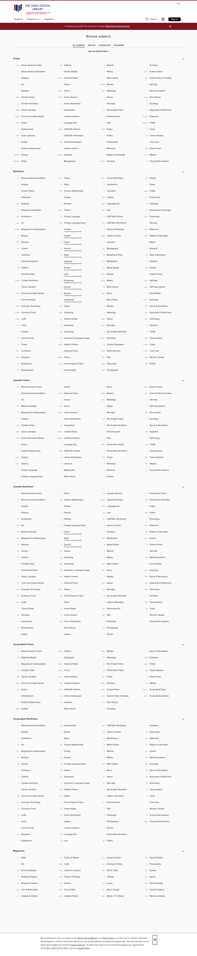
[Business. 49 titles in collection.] (34, 757)
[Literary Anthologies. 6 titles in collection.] (77, 457)
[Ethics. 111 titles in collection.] (77, 184)
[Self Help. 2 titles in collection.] (162, 84)
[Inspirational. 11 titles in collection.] (77, 110)
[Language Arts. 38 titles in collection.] (77, 834)
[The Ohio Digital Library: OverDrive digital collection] (32, 9)
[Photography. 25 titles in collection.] (120, 628)
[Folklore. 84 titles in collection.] (77, 65)
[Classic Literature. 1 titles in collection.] (34, 287)
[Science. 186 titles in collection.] (162, 751)
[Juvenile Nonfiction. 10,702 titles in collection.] (120, 500)
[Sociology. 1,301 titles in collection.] (162, 570)
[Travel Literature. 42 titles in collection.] (162, 136)
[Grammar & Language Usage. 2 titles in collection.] (77, 783)
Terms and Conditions (87, 938)
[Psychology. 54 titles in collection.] (162, 732)
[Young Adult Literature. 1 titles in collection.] (162, 621)
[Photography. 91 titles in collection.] (162, 864)
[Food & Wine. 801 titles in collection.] (77, 890)
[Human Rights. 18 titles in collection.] (77, 609)
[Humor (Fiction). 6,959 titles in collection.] (77, 412)
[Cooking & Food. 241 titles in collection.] (34, 596)
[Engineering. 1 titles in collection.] (34, 841)
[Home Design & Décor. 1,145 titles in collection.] (77, 364)
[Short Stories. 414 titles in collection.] (162, 412)
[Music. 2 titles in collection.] (120, 387)
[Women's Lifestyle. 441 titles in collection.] (162, 896)
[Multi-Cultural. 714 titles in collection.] (120, 287)
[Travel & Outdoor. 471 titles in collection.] (162, 890)
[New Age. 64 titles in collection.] (120, 589)
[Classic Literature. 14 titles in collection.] (34, 577)
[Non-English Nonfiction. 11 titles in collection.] (120, 332)
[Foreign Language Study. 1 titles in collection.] (34, 476)
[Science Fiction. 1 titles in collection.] (162, 274)
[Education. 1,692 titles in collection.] (34, 357)
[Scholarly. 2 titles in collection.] (162, 65)
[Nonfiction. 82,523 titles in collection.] (120, 338)
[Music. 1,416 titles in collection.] (120, 293)
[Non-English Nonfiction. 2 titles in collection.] (120, 425)
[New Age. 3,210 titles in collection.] (120, 325)
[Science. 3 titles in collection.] (120, 476)
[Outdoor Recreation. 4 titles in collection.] (120, 602)
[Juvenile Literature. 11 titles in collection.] (77, 116)
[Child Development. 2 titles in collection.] (34, 261)
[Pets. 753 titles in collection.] (120, 357)
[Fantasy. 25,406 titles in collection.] (34, 155)
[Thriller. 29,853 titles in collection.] (162, 123)
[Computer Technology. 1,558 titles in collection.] (34, 306)
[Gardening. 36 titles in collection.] (77, 557)
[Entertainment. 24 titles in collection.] (77, 725)
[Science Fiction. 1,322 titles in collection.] (162, 387)
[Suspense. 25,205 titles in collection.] (162, 116)
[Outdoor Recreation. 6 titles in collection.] (120, 796)
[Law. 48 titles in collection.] (120, 513)
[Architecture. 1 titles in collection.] (34, 738)
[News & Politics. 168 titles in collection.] (162, 858)
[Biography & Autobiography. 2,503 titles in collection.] (34, 538)
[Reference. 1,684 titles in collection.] (162, 525)
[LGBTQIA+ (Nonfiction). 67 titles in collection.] (120, 519)
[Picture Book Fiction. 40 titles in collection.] (120, 670)
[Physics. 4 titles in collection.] (120, 828)
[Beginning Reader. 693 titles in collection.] (34, 406)
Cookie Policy (83, 948)
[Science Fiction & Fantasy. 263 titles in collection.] (162, 393)
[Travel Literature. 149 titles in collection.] (162, 457)
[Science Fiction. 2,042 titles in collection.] (120, 689)
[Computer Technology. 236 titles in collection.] (34, 589)
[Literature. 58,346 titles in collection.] (77, 155)
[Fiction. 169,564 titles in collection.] (34, 161)
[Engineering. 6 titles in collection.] (34, 621)
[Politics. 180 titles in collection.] (162, 513)
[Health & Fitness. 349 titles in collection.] (77, 577)
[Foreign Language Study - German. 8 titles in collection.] (77, 248)
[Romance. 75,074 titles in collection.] (120, 161)
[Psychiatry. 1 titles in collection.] (162, 725)
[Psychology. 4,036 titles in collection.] (162, 216)
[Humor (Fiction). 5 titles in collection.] (77, 615)
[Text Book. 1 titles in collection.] (162, 596)
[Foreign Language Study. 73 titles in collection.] (77, 525)
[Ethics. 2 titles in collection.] (77, 738)
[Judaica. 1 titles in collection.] (77, 821)
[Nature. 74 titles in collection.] (120, 777)
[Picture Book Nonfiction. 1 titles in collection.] (120, 834)
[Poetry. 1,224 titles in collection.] (120, 129)
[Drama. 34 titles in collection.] (34, 689)
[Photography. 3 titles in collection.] (120, 821)
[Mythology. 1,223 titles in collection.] (120, 400)
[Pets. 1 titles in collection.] (120, 123)
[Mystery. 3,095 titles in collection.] (120, 393)
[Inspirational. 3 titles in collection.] (120, 184)
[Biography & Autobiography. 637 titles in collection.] (34, 751)
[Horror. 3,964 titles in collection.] (77, 91)
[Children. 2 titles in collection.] (34, 777)
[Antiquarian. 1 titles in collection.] (34, 197)
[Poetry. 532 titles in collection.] (120, 457)
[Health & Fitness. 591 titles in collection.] (77, 896)
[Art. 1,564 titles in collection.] (34, 223)
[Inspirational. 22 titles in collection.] (77, 425)
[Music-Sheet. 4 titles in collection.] (120, 300)
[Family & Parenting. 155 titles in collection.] (77, 877)
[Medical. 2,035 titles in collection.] (120, 274)
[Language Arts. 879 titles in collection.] (120, 506)
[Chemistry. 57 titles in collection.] (34, 255)
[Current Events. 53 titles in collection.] (34, 338)
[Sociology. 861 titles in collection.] (162, 764)
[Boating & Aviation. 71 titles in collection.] (34, 877)
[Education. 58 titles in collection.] (34, 834)
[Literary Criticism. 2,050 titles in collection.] (120, 236)
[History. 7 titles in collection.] (77, 84)
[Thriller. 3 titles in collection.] (162, 332)
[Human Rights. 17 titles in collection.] (77, 370)
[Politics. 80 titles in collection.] (120, 841)
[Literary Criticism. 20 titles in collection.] (120, 732)
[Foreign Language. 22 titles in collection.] (77, 216)
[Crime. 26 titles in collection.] (34, 325)
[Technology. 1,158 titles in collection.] (162, 319)
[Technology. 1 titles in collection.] (162, 438)
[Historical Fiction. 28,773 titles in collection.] (77, 78)
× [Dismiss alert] (170, 26)
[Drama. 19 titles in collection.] (34, 344)
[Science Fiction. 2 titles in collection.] (162, 545)
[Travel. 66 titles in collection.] (162, 609)
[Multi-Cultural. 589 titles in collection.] (120, 564)
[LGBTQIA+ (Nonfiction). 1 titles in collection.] (77, 136)
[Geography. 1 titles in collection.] (77, 657)
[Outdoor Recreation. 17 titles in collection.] (120, 344)
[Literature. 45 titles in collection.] (77, 702)
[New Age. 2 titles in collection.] (120, 104)
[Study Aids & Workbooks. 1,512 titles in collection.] (162, 312)
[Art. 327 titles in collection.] (34, 525)
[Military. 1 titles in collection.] (120, 72)
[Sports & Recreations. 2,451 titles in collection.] (162, 306)
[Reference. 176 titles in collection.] (162, 738)
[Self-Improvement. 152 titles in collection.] (162, 757)
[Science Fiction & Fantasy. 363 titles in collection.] (162, 78)
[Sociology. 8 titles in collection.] (162, 419)
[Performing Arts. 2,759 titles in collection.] (120, 351)
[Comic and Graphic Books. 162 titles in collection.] (34, 293)
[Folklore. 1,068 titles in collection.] (77, 651)
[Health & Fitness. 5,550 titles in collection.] (77, 344)
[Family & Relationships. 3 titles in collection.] (34, 451)
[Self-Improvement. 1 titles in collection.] (162, 406)
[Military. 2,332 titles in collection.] (120, 280)
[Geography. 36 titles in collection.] (77, 332)
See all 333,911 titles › (98, 51)
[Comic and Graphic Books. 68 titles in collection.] (34, 796)
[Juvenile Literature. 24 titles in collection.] (120, 493)
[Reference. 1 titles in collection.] (120, 148)
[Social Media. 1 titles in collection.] (162, 293)
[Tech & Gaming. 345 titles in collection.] (162, 883)
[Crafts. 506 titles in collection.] (34, 602)
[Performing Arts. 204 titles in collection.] (120, 609)
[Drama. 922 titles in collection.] (34, 123)
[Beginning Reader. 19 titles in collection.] (34, 657)
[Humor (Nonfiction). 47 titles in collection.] (77, 815)
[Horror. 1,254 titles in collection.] (77, 670)
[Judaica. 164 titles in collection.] (120, 197)
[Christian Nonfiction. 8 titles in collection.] (34, 104)
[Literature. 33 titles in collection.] (77, 464)
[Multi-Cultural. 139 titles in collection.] (120, 764)
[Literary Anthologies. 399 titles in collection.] (77, 142)
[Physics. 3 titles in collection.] (120, 634)
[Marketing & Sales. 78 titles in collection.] (120, 255)
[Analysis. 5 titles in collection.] (34, 184)
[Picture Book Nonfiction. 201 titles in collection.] (162, 500)
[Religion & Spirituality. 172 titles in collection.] (162, 745)
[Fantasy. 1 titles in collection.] (77, 197)
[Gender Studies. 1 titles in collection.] (77, 72)
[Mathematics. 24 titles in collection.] (120, 738)
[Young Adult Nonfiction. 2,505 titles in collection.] (162, 821)
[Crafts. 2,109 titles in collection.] (34, 319)
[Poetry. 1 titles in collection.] (162, 184)
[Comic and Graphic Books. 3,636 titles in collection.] (34, 438)
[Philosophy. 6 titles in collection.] (120, 815)
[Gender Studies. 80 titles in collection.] (77, 319)
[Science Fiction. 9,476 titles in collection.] (162, 72)
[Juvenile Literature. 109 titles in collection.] (77, 683)
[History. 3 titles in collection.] (77, 400)
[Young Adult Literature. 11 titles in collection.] (162, 161)
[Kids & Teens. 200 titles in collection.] (120, 870)
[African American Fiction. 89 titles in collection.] (34, 387)
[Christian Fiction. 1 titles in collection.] (34, 274)
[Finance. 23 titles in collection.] (77, 757)
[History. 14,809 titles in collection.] (77, 357)
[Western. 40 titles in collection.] (162, 683)
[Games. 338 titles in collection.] (77, 306)
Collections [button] (34, 19)
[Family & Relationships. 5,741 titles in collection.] (77, 191)
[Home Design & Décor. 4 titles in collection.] (77, 802)
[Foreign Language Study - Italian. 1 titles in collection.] (77, 538)
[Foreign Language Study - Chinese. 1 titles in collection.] (77, 229)
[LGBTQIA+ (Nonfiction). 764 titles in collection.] (120, 223)
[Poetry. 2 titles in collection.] (162, 506)
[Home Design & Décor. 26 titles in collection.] (77, 596)
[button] (151, 19)
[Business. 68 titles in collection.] (34, 545)
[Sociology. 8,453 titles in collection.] (162, 300)
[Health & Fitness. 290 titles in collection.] (77, 789)
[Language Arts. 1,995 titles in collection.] (120, 204)
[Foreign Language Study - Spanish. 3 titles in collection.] (77, 545)
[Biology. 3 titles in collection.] (34, 236)
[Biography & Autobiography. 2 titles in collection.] (34, 412)
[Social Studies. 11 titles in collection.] (162, 564)
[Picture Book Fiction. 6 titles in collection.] (162, 493)
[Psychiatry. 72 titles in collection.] (162, 204)
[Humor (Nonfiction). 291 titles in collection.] (77, 621)
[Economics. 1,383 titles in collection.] (34, 351)
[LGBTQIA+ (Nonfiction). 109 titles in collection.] (120, 725)
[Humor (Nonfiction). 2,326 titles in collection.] (120, 178)
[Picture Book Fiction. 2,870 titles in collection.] (120, 444)
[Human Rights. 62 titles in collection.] (77, 809)
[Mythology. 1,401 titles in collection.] (120, 91)
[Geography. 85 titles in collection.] (77, 777)
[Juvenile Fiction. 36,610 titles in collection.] (77, 432)
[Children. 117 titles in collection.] (34, 557)
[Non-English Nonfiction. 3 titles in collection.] (120, 789)
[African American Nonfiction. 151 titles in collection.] (34, 178)
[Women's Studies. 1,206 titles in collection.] (162, 357)
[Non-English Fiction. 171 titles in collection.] (120, 110)
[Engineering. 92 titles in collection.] (34, 364)
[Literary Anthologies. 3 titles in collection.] (120, 229)
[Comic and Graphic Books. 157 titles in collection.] (34, 583)
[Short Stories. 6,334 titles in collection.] (162, 97)
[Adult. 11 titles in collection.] (34, 858)
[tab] (78, 45)
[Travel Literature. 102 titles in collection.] (162, 670)
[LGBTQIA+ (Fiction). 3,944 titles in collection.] (77, 129)
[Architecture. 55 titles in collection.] (34, 519)
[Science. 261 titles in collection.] (162, 870)
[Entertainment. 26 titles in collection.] (34, 628)
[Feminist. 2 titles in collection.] (77, 204)
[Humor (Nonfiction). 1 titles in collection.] (77, 419)
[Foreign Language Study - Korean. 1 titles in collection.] (77, 268)
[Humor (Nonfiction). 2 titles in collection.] (77, 104)
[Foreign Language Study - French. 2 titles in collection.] (77, 532)
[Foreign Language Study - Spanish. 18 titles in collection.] (77, 293)
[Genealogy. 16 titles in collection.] (77, 325)
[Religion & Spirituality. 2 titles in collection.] (120, 155)
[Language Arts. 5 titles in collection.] (77, 123)
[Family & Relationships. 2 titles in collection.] (34, 148)
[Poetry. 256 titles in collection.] (120, 677)
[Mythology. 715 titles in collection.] (120, 657)
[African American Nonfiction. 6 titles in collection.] (34, 725)
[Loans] (163, 19)
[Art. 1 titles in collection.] (34, 400)
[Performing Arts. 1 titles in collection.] (120, 432)
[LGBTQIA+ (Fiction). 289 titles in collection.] (77, 451)
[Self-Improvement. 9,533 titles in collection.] (162, 287)
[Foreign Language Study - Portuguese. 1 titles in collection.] (77, 280)
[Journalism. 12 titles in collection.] (120, 191)
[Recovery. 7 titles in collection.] (162, 223)
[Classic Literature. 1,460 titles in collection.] (34, 432)
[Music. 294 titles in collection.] (120, 570)
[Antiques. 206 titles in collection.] (34, 204)
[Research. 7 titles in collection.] (162, 248)
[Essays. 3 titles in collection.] (77, 732)
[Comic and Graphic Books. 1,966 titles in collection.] (34, 683)
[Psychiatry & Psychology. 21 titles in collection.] (162, 210)
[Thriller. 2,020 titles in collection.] (162, 664)
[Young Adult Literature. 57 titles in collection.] (162, 470)
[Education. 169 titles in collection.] (34, 615)
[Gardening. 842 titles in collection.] (77, 312)
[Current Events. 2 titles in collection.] (34, 828)
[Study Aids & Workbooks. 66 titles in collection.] (162, 777)
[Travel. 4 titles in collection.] (162, 129)
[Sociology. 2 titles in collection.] (120, 709)
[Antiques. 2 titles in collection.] (34, 513)
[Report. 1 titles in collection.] (162, 242)
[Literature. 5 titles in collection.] (120, 242)
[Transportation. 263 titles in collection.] (162, 602)
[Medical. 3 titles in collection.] (120, 551)
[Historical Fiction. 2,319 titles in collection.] (77, 393)
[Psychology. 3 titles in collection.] (162, 519)
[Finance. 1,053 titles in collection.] (77, 210)
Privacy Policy (108, 938)
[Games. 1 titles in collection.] (77, 387)
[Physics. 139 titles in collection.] (162, 178)
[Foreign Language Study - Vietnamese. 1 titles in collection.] (77, 300)
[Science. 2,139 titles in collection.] (162, 538)
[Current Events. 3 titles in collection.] (34, 609)
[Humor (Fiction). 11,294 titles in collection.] (77, 97)
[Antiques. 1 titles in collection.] (34, 78)
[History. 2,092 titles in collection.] (77, 589)
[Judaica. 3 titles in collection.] (77, 634)
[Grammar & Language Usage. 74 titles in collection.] (77, 338)
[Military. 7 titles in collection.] (120, 757)
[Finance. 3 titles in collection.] (77, 513)
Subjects (18, 19)
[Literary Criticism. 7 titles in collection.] (77, 148)
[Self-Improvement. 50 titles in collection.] (162, 557)
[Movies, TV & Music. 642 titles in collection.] (120, 896)
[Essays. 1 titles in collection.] (34, 634)
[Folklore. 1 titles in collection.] (77, 519)
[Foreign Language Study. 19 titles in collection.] (77, 764)
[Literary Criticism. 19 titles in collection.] (120, 525)
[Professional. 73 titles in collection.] (162, 197)
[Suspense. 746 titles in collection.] (162, 432)
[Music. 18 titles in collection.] (120, 770)
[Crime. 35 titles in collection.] (34, 821)
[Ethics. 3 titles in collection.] (77, 493)
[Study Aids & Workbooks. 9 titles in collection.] (162, 110)
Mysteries (49, 19)
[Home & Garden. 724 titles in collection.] (120, 858)
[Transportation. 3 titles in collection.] (162, 451)
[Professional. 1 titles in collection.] (120, 142)
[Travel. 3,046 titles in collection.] (162, 344)
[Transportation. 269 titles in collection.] (162, 338)
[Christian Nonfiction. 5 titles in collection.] (34, 783)
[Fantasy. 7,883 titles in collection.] (34, 709)
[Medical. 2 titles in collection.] (120, 751)
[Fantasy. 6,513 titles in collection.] (34, 457)
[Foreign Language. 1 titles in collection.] (34, 470)
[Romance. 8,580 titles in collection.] (120, 683)
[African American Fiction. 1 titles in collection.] (34, 493)
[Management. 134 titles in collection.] (120, 248)
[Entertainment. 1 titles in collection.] (34, 696)
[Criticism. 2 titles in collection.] (34, 332)
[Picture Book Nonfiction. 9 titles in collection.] (120, 451)
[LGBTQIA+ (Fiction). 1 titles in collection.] (120, 216)
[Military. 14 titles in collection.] (120, 557)
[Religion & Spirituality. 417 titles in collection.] (162, 532)
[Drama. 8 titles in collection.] (34, 444)
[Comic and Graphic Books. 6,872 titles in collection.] (34, 116)
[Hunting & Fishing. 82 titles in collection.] (120, 864)
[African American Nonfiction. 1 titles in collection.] (34, 72)
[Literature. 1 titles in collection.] (120, 532)
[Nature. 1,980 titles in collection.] (120, 319)
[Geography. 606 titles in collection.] (77, 564)
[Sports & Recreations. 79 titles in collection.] (162, 770)
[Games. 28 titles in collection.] (77, 770)
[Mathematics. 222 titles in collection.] (120, 538)
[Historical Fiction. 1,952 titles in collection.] (77, 664)
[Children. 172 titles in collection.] (34, 268)
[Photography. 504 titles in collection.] (120, 370)
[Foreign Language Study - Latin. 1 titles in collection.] (77, 274)
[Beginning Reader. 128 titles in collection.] (34, 532)
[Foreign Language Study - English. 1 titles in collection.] (77, 236)
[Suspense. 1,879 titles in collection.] (162, 657)
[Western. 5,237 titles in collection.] (162, 155)
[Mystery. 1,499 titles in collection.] (120, 651)
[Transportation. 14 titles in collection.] (162, 789)
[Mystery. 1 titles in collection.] (120, 577)
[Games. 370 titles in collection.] (77, 551)
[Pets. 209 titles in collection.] (120, 615)
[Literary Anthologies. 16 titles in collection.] (77, 696)
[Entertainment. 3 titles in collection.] (34, 129)
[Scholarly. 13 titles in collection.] (162, 261)
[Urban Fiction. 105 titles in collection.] (162, 148)
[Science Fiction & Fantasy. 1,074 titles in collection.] (120, 696)
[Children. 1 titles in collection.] (34, 419)
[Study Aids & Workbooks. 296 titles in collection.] (162, 583)
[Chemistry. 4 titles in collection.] (34, 770)
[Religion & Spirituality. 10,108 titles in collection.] (162, 236)
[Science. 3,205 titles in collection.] (162, 268)
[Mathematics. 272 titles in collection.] (120, 261)
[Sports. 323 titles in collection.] (162, 877)
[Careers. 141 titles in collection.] (34, 764)
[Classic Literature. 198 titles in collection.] (34, 677)
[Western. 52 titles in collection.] (162, 464)
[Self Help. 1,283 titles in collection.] (162, 280)
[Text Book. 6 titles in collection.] (162, 325)
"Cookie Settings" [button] (77, 945)
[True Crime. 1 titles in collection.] (162, 142)
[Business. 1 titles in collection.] (34, 91)
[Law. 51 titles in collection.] (77, 841)
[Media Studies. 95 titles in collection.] (120, 268)
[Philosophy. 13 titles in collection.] (120, 621)
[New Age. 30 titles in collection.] (120, 783)
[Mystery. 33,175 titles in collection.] (120, 84)
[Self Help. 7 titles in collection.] (162, 400)
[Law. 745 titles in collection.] (120, 210)
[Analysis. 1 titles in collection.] (34, 506)
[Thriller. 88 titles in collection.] (162, 444)
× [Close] (154, 940)
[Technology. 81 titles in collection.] (162, 783)
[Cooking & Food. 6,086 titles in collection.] (34, 312)
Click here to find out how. (117, 26)
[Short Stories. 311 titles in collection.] (120, 702)
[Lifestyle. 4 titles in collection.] (120, 877)
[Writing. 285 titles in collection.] (162, 364)
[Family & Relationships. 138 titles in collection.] (77, 500)
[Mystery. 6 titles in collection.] (120, 306)
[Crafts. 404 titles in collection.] (77, 864)
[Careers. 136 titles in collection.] (34, 551)
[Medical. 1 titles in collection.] (120, 65)
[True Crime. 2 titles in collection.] (162, 802)
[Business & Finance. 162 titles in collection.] (34, 883)
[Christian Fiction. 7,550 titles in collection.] (34, 97)
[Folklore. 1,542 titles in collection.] (34, 464)
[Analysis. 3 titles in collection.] (34, 732)
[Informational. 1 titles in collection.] (77, 628)
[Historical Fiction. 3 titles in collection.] (77, 351)
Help (178, 4)
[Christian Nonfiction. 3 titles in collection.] (34, 570)
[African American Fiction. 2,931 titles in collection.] (34, 65)
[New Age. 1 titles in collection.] (120, 412)
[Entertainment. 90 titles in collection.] (34, 370)
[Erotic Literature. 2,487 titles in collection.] (34, 136)
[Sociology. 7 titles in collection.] (162, 104)
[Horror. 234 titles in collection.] (77, 406)
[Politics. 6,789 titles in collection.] (162, 191)
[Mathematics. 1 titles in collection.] (77, 470)
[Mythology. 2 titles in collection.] (120, 312)
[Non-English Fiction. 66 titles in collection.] (120, 419)
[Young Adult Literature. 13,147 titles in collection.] (162, 696)
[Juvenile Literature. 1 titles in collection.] (77, 828)
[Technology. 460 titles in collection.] (162, 589)
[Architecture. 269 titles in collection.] (34, 216)
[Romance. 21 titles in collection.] (120, 470)
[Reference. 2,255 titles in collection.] (162, 229)
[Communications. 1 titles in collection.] (34, 300)
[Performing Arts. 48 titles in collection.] (120, 802)
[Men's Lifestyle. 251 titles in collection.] (120, 890)
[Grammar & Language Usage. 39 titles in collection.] (77, 570)
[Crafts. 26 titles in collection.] (34, 815)
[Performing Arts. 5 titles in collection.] (120, 116)
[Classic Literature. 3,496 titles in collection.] (34, 110)
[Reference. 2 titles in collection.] (120, 464)
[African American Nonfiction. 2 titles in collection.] (34, 393)
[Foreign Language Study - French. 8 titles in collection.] (77, 242)
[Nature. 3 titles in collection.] (120, 406)
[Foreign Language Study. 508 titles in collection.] (77, 223)
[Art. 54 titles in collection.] (34, 745)
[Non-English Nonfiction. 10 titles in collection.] (120, 596)
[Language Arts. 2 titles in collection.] (77, 444)
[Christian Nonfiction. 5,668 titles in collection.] (34, 280)
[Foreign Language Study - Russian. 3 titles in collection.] (77, 287)
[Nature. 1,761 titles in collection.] (120, 583)
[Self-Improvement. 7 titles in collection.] (162, 91)
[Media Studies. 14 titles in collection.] (120, 545)
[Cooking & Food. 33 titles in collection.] (34, 809)
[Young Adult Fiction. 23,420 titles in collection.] (162, 689)
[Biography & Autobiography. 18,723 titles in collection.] (34, 229)
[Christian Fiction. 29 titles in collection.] (34, 670)
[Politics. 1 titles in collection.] (120, 136)
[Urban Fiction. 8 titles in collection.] (162, 677)
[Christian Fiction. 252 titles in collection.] (34, 425)
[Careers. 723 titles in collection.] (34, 248)
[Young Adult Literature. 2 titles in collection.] (162, 815)
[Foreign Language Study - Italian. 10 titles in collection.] (77, 255)
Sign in (174, 19)
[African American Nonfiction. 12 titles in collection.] (34, 500)
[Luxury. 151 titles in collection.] (120, 883)
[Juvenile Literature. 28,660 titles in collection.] (77, 438)
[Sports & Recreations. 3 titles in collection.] (162, 425)
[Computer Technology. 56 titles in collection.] (34, 802)
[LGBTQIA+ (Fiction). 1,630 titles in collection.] (77, 689)
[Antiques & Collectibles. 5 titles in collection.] (34, 210)
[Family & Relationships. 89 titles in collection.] (77, 745)
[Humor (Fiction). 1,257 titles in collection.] (77, 677)
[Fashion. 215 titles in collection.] (77, 883)
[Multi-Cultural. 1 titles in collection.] (120, 78)
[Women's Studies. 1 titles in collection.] (162, 615)
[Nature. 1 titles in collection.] (120, 97)
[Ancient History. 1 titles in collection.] (34, 191)
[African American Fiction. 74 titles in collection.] (34, 651)
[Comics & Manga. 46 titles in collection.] (77, 858)
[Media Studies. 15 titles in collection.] (120, 745)
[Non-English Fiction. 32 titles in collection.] (120, 664)
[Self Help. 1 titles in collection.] (162, 551)
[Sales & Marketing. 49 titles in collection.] (162, 255)
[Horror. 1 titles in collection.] (77, 602)
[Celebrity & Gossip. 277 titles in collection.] (34, 896)
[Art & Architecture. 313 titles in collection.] (34, 870)
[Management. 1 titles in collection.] (77, 161)
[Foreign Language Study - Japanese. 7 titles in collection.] (77, 261)
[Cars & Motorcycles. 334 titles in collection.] (34, 890)
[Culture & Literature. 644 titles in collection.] (77, 870)
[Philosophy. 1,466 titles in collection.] (120, 364)
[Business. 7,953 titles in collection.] (34, 242)
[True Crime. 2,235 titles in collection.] (162, 351)
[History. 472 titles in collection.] (77, 796)
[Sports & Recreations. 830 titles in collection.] (162, 577)
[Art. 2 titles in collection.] (34, 84)
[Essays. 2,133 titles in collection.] (77, 178)
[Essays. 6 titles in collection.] (34, 142)
